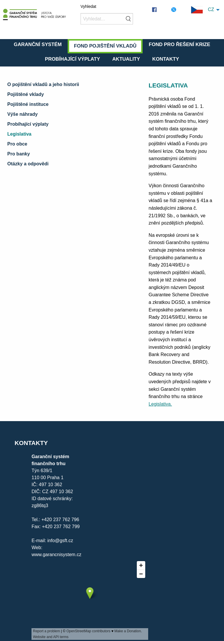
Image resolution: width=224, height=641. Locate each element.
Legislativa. (160, 404)
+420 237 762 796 (60, 519)
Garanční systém (38, 44)
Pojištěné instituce (27, 104)
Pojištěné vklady (25, 94)
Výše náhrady (22, 114)
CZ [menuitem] (202, 9)
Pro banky (18, 153)
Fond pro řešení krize (179, 44)
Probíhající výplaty (72, 59)
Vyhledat (88, 6)
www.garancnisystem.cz (56, 554)
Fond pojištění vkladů (105, 46)
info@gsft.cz (60, 540)
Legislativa (19, 134)
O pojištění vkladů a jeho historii (43, 84)
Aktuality (126, 59)
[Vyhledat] (106, 18)
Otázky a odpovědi (27, 163)
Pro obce (17, 143)
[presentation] (90, 599)
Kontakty (165, 59)
